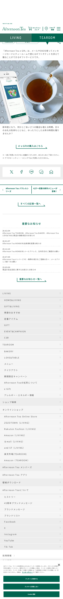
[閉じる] (59, 565)
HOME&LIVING (12, 300)
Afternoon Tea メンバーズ (17, 467)
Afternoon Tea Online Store (20, 416)
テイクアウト (11, 370)
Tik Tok (8, 546)
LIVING (7, 293)
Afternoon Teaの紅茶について (20, 382)
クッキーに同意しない (31, 586)
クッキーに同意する (31, 579)
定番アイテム (11, 318)
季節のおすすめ (12, 312)
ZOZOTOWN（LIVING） (17, 422)
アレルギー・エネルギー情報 (19, 395)
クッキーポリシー (27, 572)
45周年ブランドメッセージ (18, 503)
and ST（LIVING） (14, 447)
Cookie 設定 (31, 594)
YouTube (9, 540)
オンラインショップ (13, 409)
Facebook (10, 521)
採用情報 (7, 555)
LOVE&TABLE (11, 357)
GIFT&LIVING (12, 306)
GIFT (7, 325)
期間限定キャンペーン (15, 376)
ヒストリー (10, 496)
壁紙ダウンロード (12, 482)
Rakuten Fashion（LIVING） (20, 428)
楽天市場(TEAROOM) (15, 454)
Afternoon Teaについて (16, 490)
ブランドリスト (12, 515)
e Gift (7, 388)
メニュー (8, 363)
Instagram (10, 534)
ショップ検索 (9, 402)
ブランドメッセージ (14, 509)
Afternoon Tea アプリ (15, 474)
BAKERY (8, 351)
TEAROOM (8, 344)
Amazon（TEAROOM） (17, 460)
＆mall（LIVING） (14, 441)
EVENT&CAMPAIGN (15, 331)
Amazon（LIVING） (15, 435)
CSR (6, 337)
